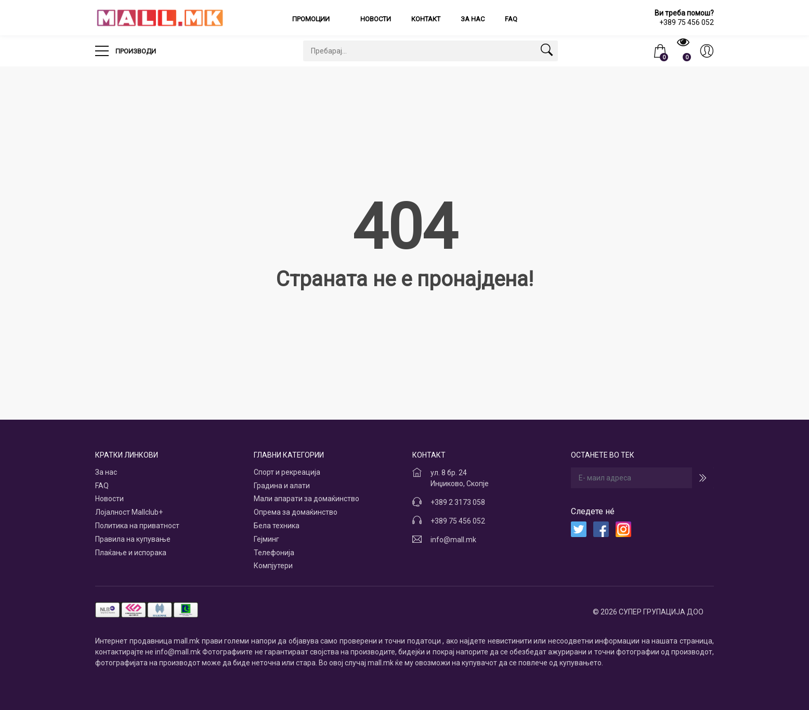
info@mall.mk (453, 539)
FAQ (511, 19)
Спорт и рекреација (287, 472)
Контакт (425, 19)
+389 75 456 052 (457, 521)
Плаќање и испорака (130, 552)
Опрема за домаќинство (295, 512)
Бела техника (276, 525)
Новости (375, 19)
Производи (125, 47)
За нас (473, 19)
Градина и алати (282, 485)
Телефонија (274, 552)
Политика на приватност (137, 525)
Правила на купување (133, 539)
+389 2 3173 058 (457, 502)
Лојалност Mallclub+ (129, 512)
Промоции (311, 19)
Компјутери (273, 565)
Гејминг (266, 539)
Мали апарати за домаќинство (306, 498)
